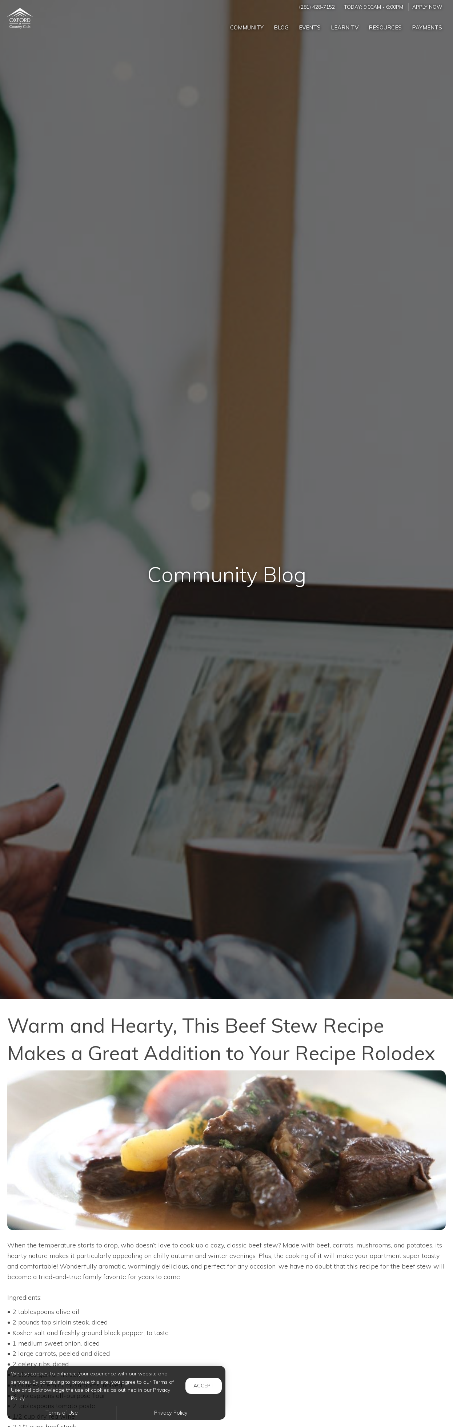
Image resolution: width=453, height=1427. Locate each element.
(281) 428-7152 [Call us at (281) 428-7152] (317, 7)
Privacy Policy (171, 1413)
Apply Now (427, 7)
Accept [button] (203, 1385)
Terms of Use (61, 1413)
